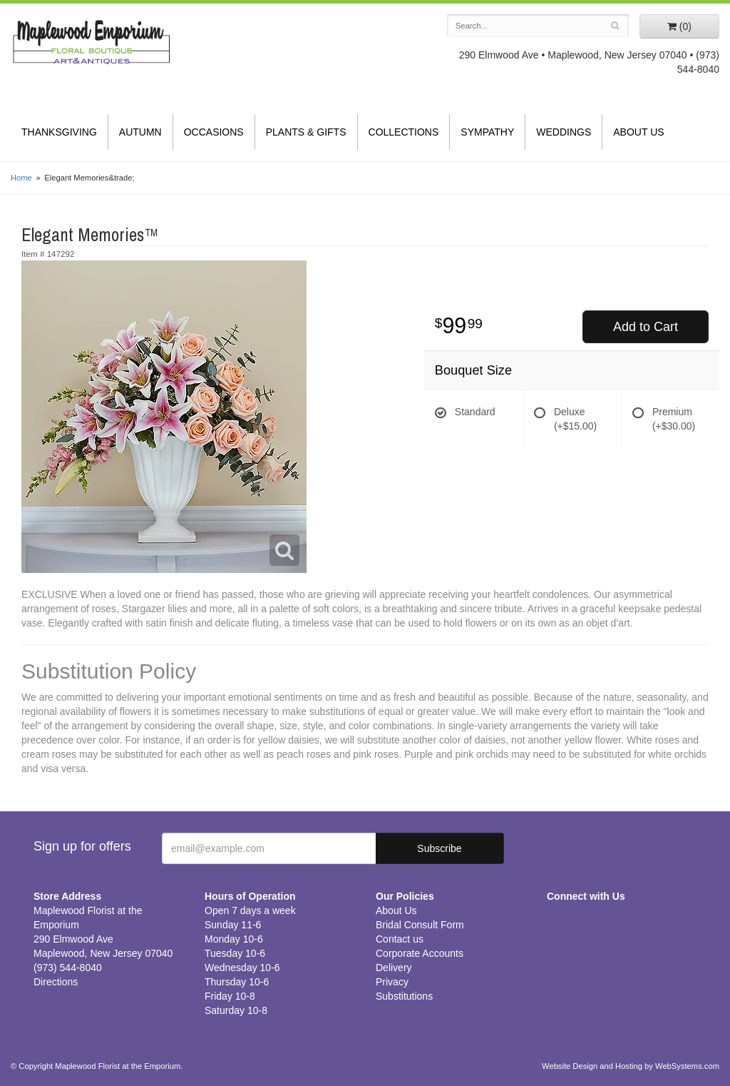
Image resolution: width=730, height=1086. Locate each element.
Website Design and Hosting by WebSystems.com (630, 1066)
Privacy (392, 982)
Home (21, 177)
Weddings (563, 132)
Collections (404, 132)
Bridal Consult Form (420, 924)
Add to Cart (645, 327)
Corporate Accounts (419, 953)
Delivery (394, 967)
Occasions (214, 132)
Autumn (140, 132)
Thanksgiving (59, 132)
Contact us (399, 939)
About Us (638, 132)
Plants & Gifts (306, 132)
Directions (56, 982)
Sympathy (487, 132)
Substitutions (404, 996)
